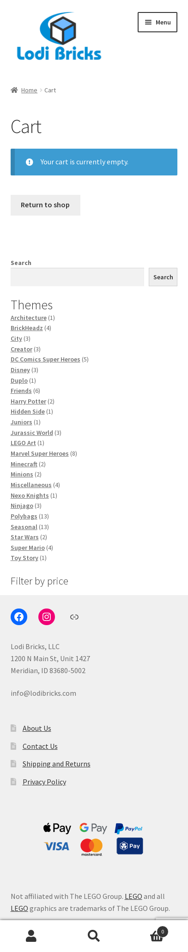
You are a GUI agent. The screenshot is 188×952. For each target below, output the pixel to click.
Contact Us (40, 746)
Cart (147, 930)
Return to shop (45, 204)
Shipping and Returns (57, 763)
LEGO (133, 896)
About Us (37, 728)
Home (29, 90)
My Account (31, 936)
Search (21, 263)
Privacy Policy (44, 781)
